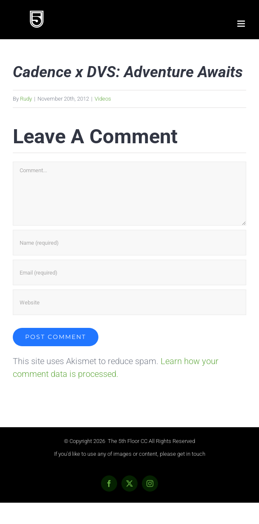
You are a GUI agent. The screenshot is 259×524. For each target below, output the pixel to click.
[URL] (129, 302)
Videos (103, 99)
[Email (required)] (129, 272)
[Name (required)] (129, 242)
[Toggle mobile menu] (241, 23)
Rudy (26, 99)
